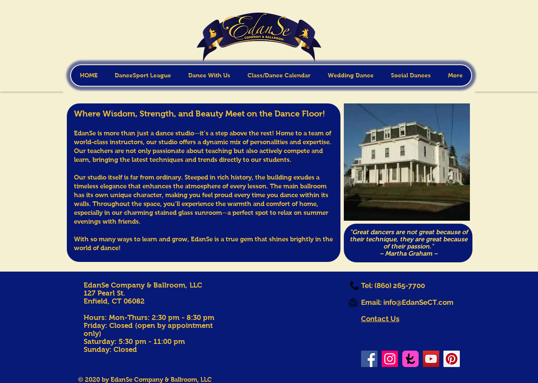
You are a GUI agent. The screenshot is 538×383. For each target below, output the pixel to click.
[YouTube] (431, 359)
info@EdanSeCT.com (418, 302)
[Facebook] (369, 359)
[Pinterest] (451, 359)
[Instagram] (390, 359)
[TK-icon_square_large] (410, 359)
